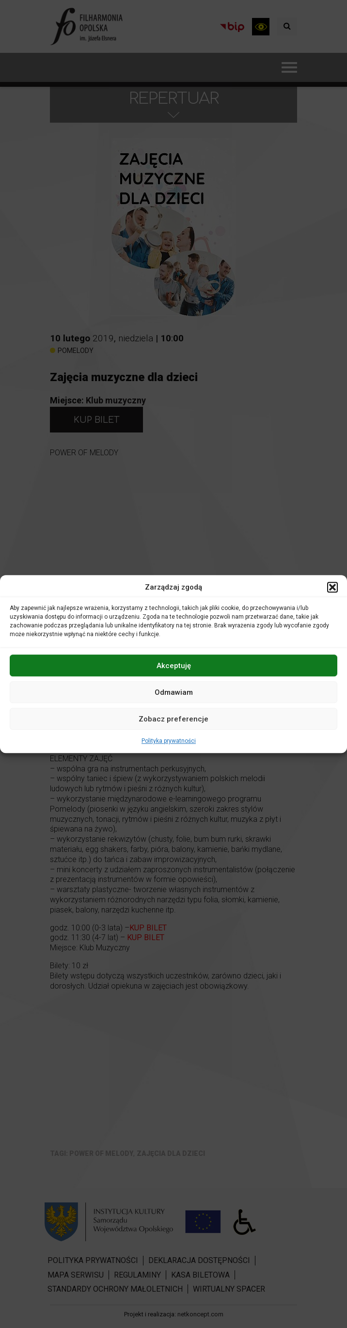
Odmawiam (174, 692)
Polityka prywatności (169, 740)
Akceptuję (174, 665)
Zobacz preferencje (173, 719)
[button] (332, 587)
